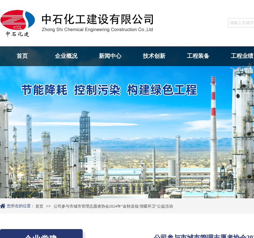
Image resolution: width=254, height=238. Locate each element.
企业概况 (66, 56)
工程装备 (198, 56)
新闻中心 (110, 56)
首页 (22, 56)
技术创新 (154, 56)
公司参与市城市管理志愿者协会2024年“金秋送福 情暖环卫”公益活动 (113, 206)
